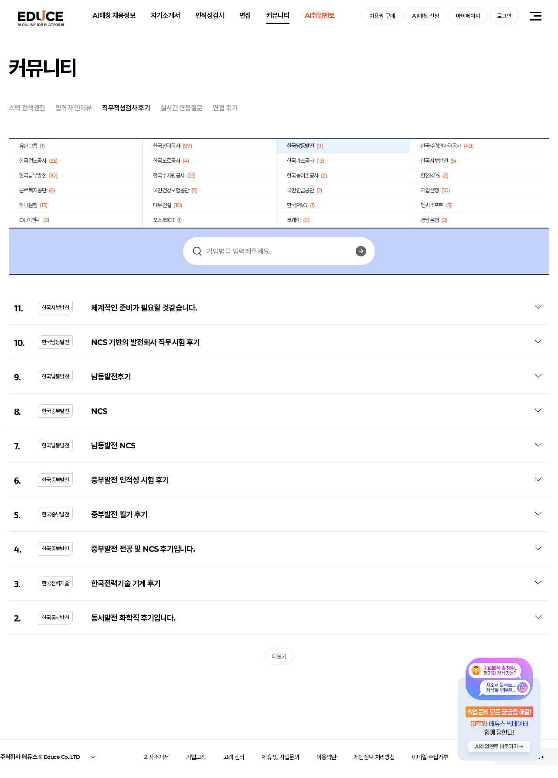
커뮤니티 (277, 15)
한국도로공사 (171, 160)
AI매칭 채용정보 (114, 15)
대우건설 (167, 204)
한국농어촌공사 (307, 175)
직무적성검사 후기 (126, 108)
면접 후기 (225, 108)
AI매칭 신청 (425, 15)
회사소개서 (156, 757)
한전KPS (434, 175)
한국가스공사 (305, 160)
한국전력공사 (172, 145)
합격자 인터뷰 (73, 108)
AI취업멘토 (320, 15)
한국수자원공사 (174, 175)
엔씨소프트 (436, 204)
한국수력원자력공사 (447, 145)
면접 (245, 15)
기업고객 (196, 757)
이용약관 (326, 757)
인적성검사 (210, 15)
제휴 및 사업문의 (280, 757)
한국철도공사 (38, 160)
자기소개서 (165, 15)
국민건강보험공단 (175, 190)
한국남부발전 (38, 175)
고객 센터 (234, 757)
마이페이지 (468, 15)
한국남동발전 (305, 145)
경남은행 (434, 219)
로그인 (504, 15)
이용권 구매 (382, 15)
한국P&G (300, 204)
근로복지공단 (37, 190)
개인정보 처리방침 (374, 757)
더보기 (279, 656)
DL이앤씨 (34, 219)
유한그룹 (31, 145)
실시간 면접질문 (181, 108)
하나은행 (33, 204)
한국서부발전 (438, 160)
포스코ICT (167, 219)
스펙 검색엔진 (27, 108)
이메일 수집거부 (430, 757)
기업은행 (435, 190)
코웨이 (298, 219)
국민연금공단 (304, 190)
